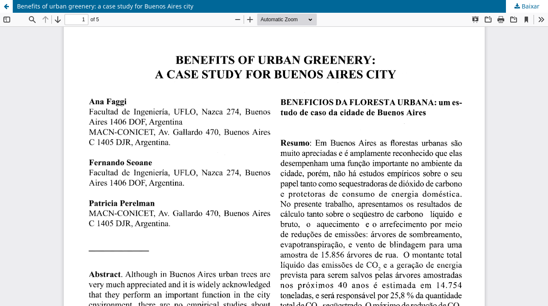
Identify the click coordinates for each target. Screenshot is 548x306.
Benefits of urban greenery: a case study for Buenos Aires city (105, 6)
